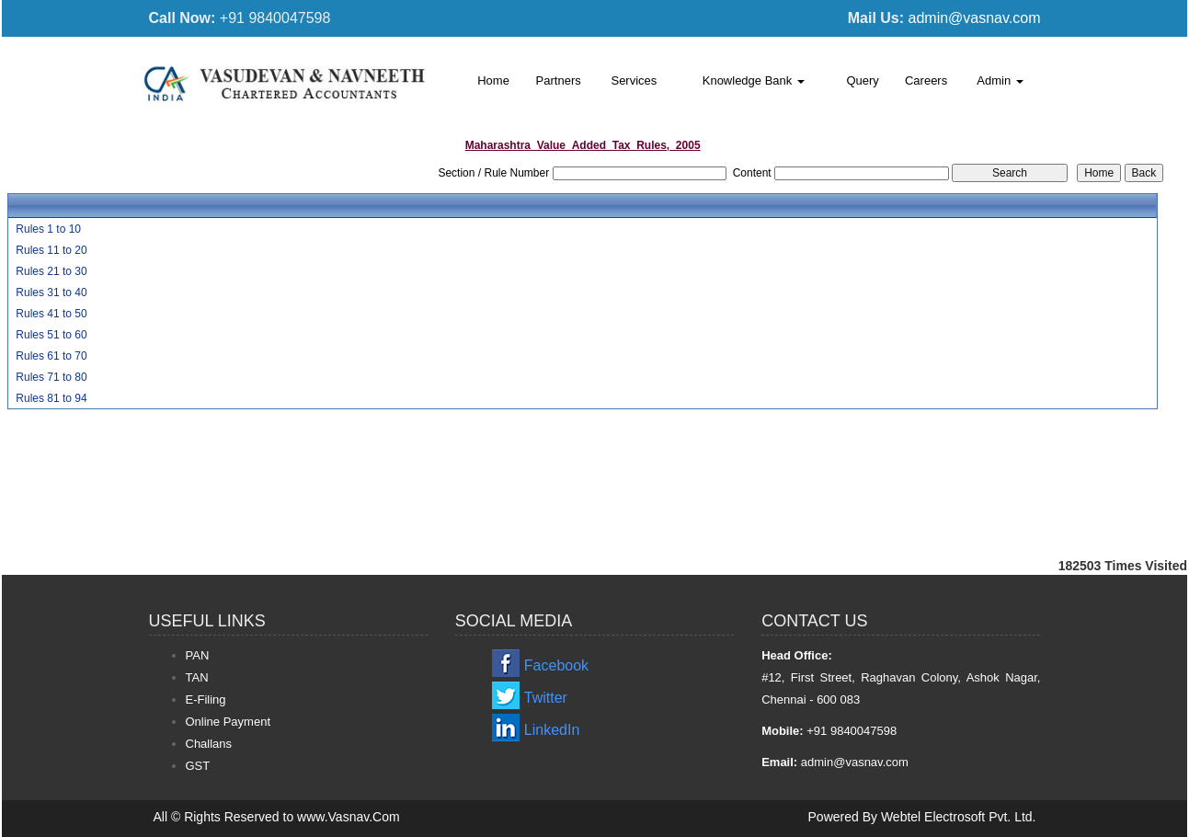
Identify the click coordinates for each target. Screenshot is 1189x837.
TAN (197, 677)
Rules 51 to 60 (51, 334)
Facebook (556, 665)
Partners (558, 80)
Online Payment (228, 721)
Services (634, 80)
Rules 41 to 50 (51, 313)
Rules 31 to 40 (51, 292)
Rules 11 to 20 (51, 250)
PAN (198, 655)
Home (493, 80)
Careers (926, 80)
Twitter (545, 697)
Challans (209, 744)
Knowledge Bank (754, 80)
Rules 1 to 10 (48, 229)
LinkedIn (552, 730)
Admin (1000, 80)
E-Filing (206, 699)
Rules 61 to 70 (51, 356)
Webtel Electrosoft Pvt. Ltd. (958, 816)
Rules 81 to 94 (51, 398)
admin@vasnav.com (975, 18)
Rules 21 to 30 (51, 271)
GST (198, 766)
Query (862, 80)
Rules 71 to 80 (51, 377)
